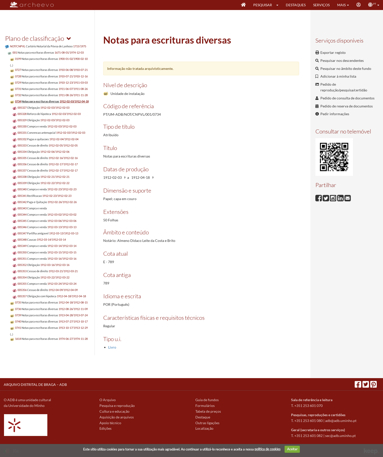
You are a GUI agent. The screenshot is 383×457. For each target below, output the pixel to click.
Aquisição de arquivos (116, 417)
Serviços (321, 5)
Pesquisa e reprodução (117, 405)
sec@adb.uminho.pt (340, 435)
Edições (105, 428)
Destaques (296, 5)
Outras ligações (207, 423)
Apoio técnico (110, 423)
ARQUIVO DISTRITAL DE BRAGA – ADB (35, 384)
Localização (204, 428)
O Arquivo (107, 400)
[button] (279, 5)
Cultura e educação (114, 411)
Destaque (202, 417)
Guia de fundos (207, 400)
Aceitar (292, 449)
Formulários (205, 405)
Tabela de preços (208, 411)
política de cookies (267, 449)
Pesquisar (262, 5)
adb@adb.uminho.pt (340, 420)
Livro (112, 347)
